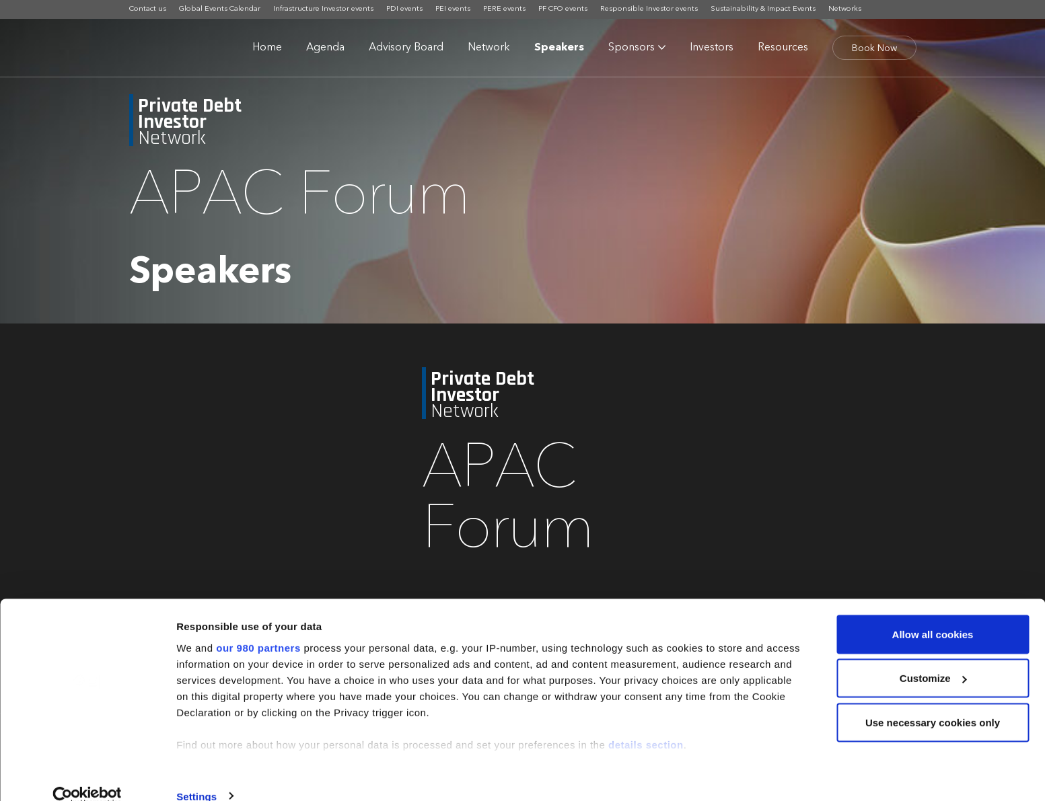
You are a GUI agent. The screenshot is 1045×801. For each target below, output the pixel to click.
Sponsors (631, 47)
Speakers (559, 47)
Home (267, 47)
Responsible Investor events (649, 9)
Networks (844, 9)
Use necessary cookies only (932, 700)
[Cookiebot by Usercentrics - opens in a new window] (87, 775)
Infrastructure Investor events (323, 9)
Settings (196, 774)
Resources (783, 47)
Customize (933, 656)
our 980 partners (258, 626)
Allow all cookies (933, 612)
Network (489, 47)
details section (646, 722)
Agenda (325, 47)
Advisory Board (406, 47)
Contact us (147, 9)
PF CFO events (562, 9)
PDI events (404, 9)
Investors (711, 47)
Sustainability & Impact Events (763, 9)
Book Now (874, 48)
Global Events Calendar (219, 9)
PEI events (452, 9)
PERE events (504, 9)
